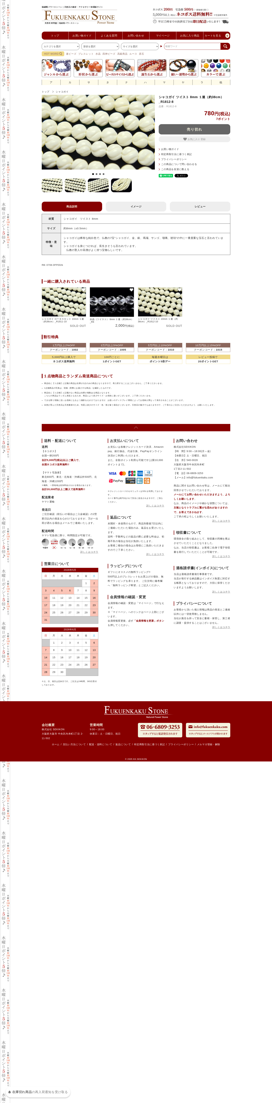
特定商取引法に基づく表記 (176, 154)
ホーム (56, 744)
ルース (133, 53)
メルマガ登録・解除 (208, 744)
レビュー (200, 206)
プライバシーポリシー (174, 159)
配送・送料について (100, 744)
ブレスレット (86, 53)
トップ (45, 91)
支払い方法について (74, 744)
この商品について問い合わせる (179, 164)
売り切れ (194, 129)
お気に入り (192, 139)
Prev (47, 133)
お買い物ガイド (170, 149)
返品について (123, 744)
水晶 (98, 53)
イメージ (136, 206)
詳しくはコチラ (89, 552)
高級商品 (122, 53)
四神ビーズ (108, 53)
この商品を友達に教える (175, 169)
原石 (141, 53)
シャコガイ (62, 91)
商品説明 (71, 206)
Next (149, 133)
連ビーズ (71, 53)
